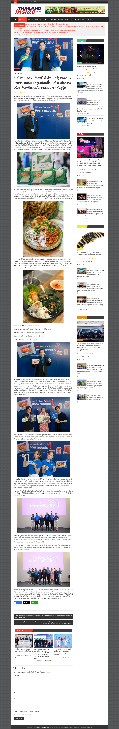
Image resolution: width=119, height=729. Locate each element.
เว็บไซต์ (16, 705)
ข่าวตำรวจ (80, 339)
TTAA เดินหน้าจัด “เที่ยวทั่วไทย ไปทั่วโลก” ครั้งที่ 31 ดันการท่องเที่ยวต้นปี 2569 (95, 121)
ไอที (29, 19)
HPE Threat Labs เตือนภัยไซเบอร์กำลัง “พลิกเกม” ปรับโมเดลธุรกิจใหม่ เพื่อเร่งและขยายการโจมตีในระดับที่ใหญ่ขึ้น (44, 31)
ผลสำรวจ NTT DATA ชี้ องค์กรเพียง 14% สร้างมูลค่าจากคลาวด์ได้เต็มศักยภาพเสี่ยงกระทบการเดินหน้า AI (42, 33)
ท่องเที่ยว (53, 19)
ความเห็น (17, 675)
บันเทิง (46, 19)
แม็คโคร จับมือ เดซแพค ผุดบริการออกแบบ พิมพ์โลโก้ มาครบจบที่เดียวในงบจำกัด (24, 651)
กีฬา (66, 19)
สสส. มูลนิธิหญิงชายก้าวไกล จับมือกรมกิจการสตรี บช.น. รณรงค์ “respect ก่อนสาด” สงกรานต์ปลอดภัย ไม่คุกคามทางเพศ (46, 35)
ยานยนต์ (60, 19)
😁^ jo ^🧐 (28, 655)
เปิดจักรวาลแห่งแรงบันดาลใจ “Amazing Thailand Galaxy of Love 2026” (89, 68)
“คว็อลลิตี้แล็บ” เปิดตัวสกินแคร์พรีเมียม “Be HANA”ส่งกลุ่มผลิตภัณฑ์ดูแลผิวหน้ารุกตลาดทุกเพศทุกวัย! (62, 651)
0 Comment (30, 93)
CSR (71, 19)
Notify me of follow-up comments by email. (27, 711)
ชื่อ (15, 692)
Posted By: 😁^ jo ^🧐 (20, 93)
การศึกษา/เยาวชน (37, 19)
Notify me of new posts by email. (24, 715)
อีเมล (15, 698)
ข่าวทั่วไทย (89, 19)
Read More (80, 79)
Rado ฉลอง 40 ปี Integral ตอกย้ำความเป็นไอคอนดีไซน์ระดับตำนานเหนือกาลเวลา (47, 24)
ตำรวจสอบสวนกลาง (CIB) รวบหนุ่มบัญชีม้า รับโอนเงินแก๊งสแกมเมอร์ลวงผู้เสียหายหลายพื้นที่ (95, 397)
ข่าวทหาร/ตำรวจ (79, 19)
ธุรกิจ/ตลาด (22, 19)
